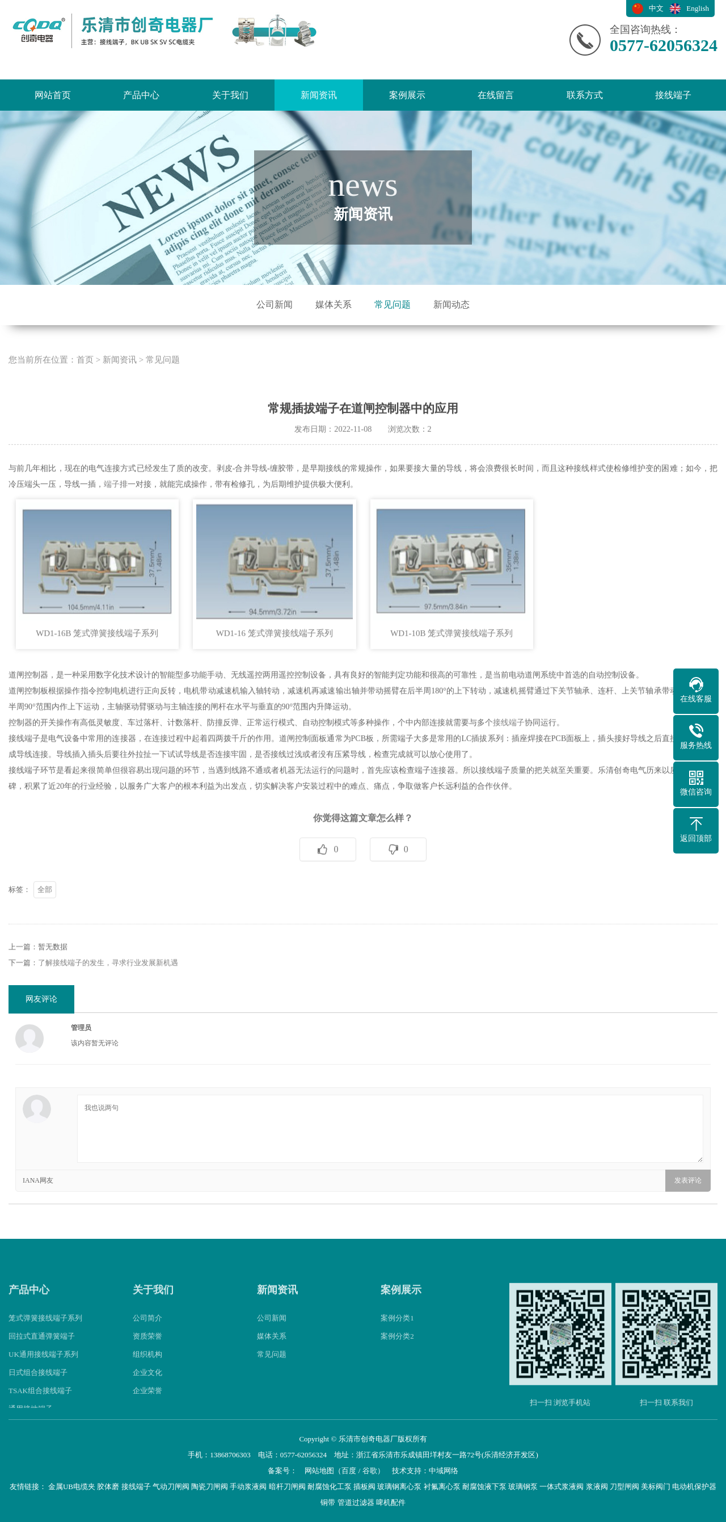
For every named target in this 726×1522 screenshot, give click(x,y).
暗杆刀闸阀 (287, 1486)
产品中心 (141, 95)
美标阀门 (655, 1486)
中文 (656, 8)
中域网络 (443, 1470)
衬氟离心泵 (442, 1486)
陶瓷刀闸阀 (209, 1486)
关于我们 (230, 95)
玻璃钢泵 (523, 1486)
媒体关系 (333, 304)
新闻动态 (451, 304)
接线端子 (673, 95)
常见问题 (392, 304)
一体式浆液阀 (561, 1486)
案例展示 (407, 95)
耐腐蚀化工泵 (329, 1486)
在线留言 (496, 95)
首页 (85, 405)
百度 (348, 1470)
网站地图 (319, 1470)
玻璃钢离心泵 (399, 1486)
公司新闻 (274, 304)
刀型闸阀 (624, 1486)
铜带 (327, 1502)
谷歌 (369, 1470)
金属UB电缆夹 (71, 1486)
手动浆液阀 (248, 1486)
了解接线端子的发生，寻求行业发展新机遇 (108, 1008)
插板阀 (364, 1486)
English (697, 8)
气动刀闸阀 (171, 1486)
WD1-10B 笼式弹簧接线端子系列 (451, 679)
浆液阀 (597, 1486)
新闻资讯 (319, 95)
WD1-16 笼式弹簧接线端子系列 (274, 679)
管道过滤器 (355, 1502)
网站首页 (53, 95)
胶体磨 (108, 1486)
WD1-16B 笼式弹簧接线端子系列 (97, 679)
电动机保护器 (694, 1486)
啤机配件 (391, 1502)
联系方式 (585, 95)
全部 (44, 935)
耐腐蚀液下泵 (484, 1486)
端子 (112, 530)
